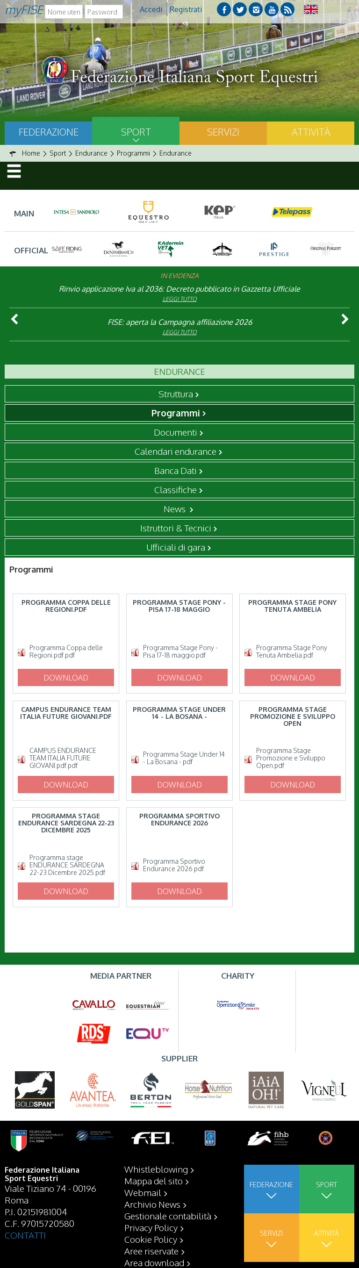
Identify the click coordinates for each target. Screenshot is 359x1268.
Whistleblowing (156, 1169)
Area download (154, 1262)
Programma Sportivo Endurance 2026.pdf (174, 865)
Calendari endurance (175, 451)
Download (65, 677)
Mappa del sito (153, 1180)
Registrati (186, 9)
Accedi (151, 9)
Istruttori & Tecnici (175, 527)
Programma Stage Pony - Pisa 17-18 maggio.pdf (180, 651)
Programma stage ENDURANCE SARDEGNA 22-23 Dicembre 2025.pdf (67, 865)
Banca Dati (175, 470)
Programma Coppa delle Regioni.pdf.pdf (66, 651)
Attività (311, 132)
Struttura (175, 393)
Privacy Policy (151, 1227)
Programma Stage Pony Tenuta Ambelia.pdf (291, 651)
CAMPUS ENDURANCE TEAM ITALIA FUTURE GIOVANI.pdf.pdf (62, 758)
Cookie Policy (150, 1239)
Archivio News (152, 1204)
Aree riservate (151, 1250)
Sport (136, 132)
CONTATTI (25, 1234)
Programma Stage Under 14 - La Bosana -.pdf (184, 758)
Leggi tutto (180, 298)
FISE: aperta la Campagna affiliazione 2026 (180, 322)
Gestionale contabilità (167, 1215)
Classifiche (175, 489)
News (175, 508)
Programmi (175, 412)
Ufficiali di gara (175, 546)
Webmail (142, 1192)
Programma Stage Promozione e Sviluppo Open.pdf (290, 758)
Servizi (223, 132)
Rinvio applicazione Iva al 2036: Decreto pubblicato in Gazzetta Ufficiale (179, 289)
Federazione (49, 132)
